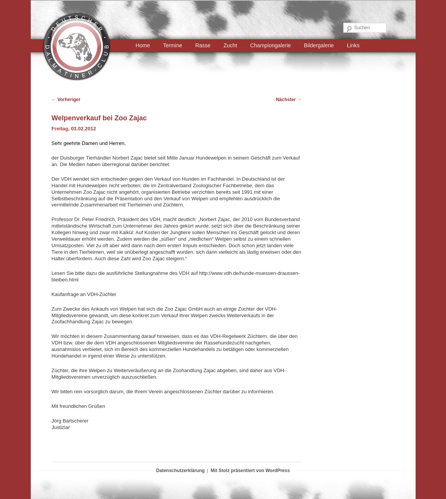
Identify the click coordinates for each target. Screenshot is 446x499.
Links (353, 45)
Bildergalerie (319, 45)
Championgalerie (270, 45)
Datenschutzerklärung (180, 470)
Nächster (289, 99)
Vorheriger (66, 99)
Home (142, 45)
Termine (172, 45)
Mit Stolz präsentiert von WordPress (250, 470)
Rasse (202, 45)
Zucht (230, 45)
